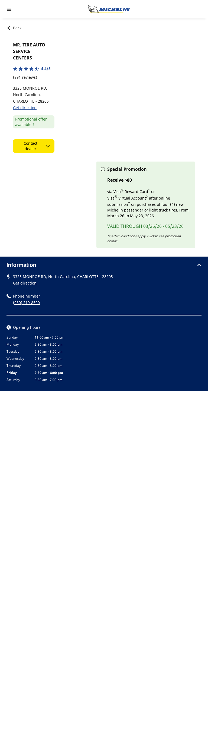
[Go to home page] (109, 9)
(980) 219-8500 (26, 302)
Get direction (25, 107)
